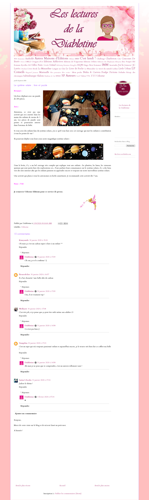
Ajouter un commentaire (26, 413)
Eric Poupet (127, 61)
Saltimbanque (30, 75)
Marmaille (44, 72)
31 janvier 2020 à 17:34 (41, 380)
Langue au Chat (58, 68)
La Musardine (45, 68)
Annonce (21, 59)
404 (15, 58)
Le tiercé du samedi (104, 68)
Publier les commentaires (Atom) (68, 493)
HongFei (73, 65)
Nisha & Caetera (91, 72)
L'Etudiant (24, 69)
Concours (126, 58)
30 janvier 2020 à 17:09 (46, 257)
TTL (88, 76)
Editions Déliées (90, 61)
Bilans (71, 59)
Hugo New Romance (92, 65)
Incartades (113, 65)
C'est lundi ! (88, 58)
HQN (80, 65)
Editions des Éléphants (106, 62)
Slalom (40, 75)
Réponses (25, 252)
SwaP (78, 76)
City (119, 58)
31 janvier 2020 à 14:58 (46, 325)
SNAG (58, 76)
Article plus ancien (102, 485)
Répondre (23, 247)
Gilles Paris (36, 65)
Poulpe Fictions (109, 72)
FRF (29, 65)
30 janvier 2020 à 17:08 (37, 308)
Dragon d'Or (37, 61)
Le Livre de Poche (75, 68)
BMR (77, 58)
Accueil (62, 485)
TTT (93, 75)
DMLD (28, 61)
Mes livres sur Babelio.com (123, 154)
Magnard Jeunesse (32, 72)
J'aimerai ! (128, 65)
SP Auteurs (69, 75)
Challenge (101, 58)
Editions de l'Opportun (73, 61)
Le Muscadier (89, 68)
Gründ (52, 65)
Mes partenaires (55, 72)
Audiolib (29, 58)
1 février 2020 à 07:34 (45, 397)
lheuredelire (24, 274)
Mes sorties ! (66, 72)
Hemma (66, 65)
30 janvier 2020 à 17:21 (37, 343)
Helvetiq (59, 65)
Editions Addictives (53, 61)
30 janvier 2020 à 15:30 (38, 240)
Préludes (121, 72)
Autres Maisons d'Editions (51, 58)
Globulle (46, 65)
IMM (105, 65)
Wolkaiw (23, 308)
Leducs (115, 68)
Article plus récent (23, 485)
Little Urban (125, 68)
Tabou (83, 76)
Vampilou (23, 343)
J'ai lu (121, 65)
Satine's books (25, 380)
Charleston (111, 58)
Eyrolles (24, 65)
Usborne (100, 75)
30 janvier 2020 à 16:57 (40, 274)
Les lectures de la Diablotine (125, 106)
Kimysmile (24, 240)
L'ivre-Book (32, 68)
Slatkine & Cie (49, 76)
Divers (22, 62)
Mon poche (77, 72)
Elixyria (118, 62)
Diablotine (29, 257)
